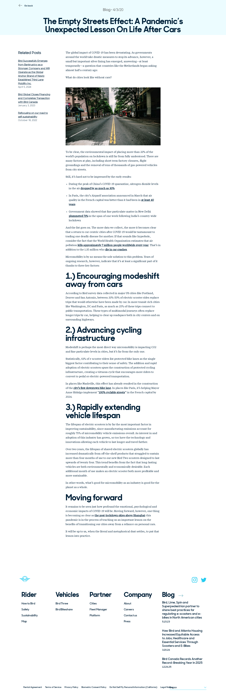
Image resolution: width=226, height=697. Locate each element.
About (127, 603)
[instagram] (194, 581)
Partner (101, 594)
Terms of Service (53, 687)
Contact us (130, 615)
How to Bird (28, 603)
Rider (29, 594)
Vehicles (67, 594)
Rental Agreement (32, 687)
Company (138, 594)
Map (24, 621)
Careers (129, 609)
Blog (172, 594)
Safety (25, 609)
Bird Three (62, 603)
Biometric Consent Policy (93, 687)
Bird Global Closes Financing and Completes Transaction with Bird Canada (34, 98)
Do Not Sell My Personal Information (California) (133, 687)
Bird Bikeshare (64, 609)
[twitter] (204, 581)
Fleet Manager (98, 609)
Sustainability (30, 615)
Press (127, 621)
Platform (95, 615)
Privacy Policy (71, 687)
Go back (28, 5)
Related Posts (29, 53)
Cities (93, 603)
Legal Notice (166, 687)
